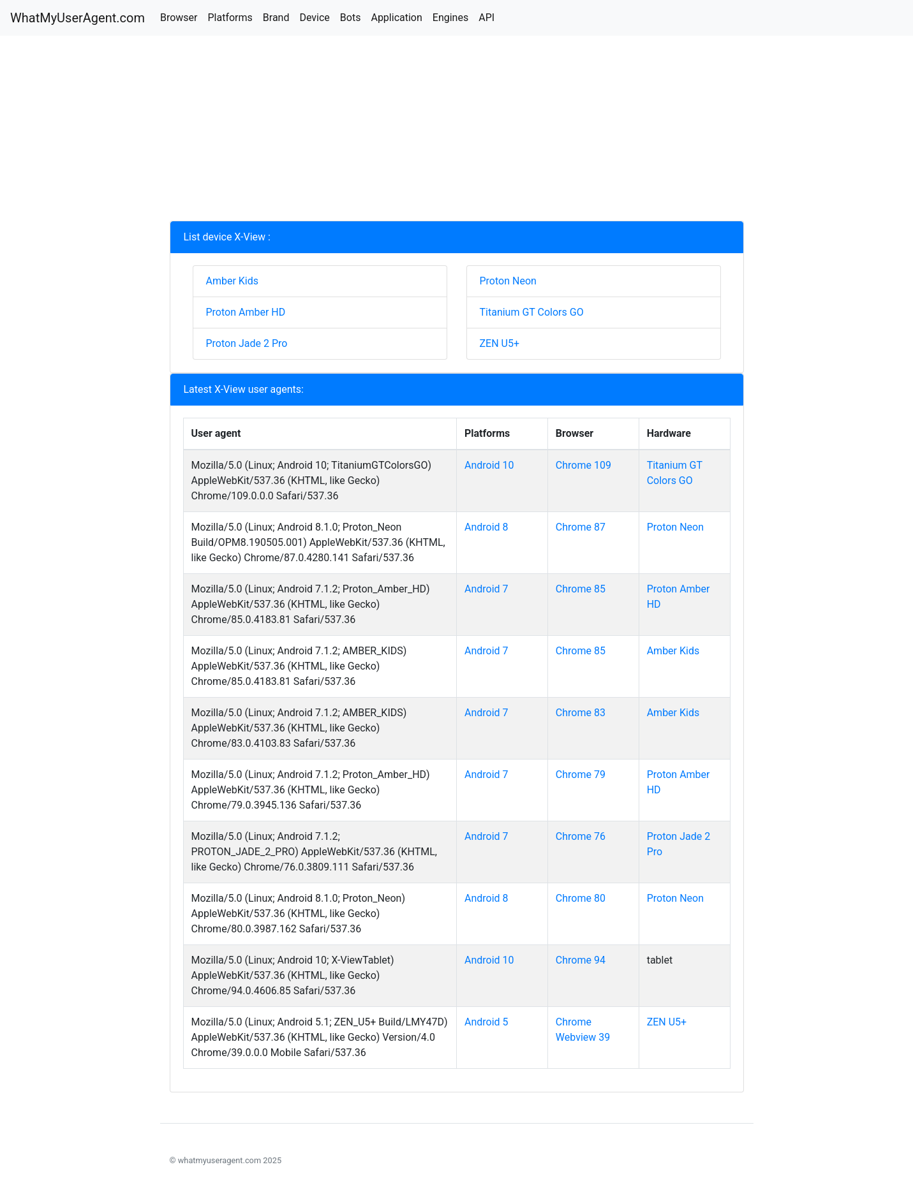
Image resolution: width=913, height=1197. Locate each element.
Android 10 (489, 465)
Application (396, 17)
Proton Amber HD (246, 312)
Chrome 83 (580, 713)
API (486, 17)
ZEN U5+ (500, 343)
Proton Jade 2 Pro (247, 343)
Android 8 (486, 527)
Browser (179, 17)
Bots (350, 17)
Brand (276, 17)
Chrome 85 (580, 589)
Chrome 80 (580, 898)
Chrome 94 (580, 960)
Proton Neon (508, 281)
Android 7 (486, 589)
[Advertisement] (457, 131)
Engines (450, 17)
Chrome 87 (580, 527)
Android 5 (486, 1022)
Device (314, 17)
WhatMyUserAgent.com (77, 18)
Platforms (229, 17)
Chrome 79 (580, 774)
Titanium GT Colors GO (532, 312)
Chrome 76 (580, 836)
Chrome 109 (583, 465)
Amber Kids (232, 281)
